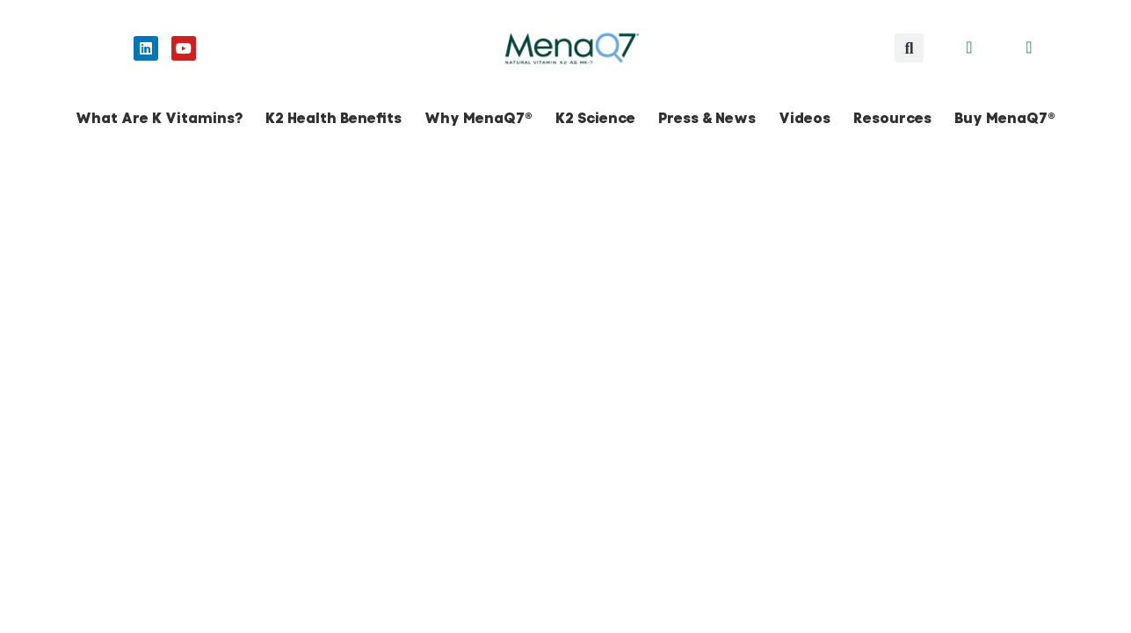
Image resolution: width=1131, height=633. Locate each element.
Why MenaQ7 (478, 118)
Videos (804, 118)
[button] (909, 47)
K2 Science (595, 118)
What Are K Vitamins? (159, 118)
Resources (892, 118)
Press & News (707, 118)
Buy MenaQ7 (1004, 118)
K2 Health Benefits (333, 118)
